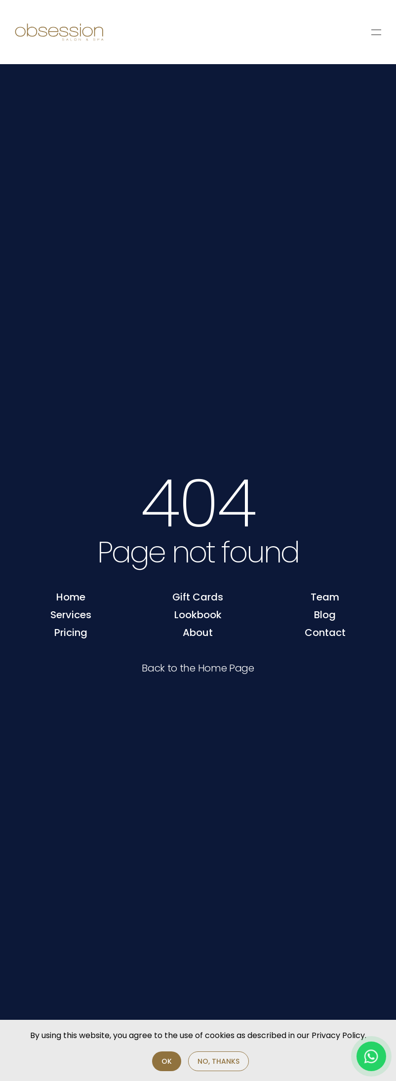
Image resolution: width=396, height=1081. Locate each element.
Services (70, 615)
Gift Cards (197, 597)
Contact (325, 632)
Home (70, 597)
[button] (376, 32)
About (198, 632)
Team (325, 597)
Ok (166, 1061)
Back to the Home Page (198, 668)
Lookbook (198, 615)
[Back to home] (59, 32)
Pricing (70, 632)
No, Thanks (218, 1061)
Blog (325, 615)
